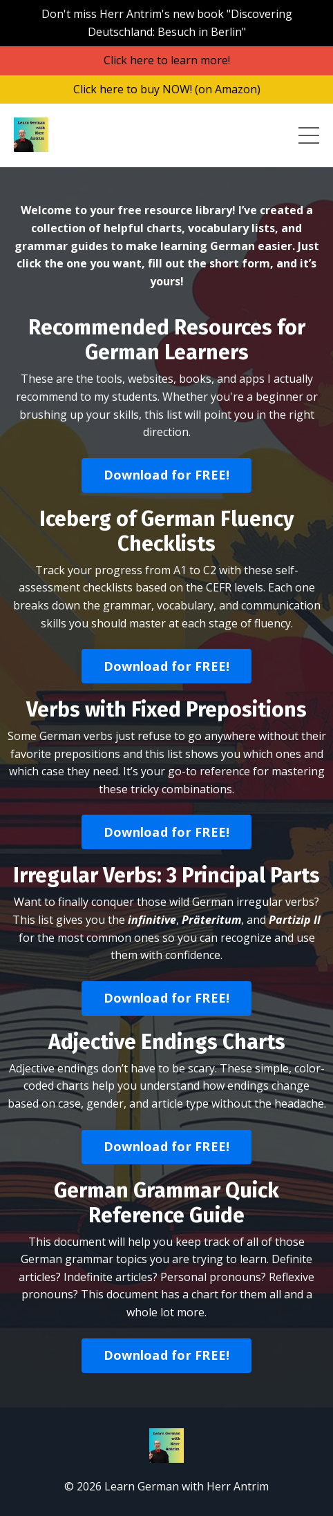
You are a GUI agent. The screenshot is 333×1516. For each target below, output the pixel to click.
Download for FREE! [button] (167, 474)
